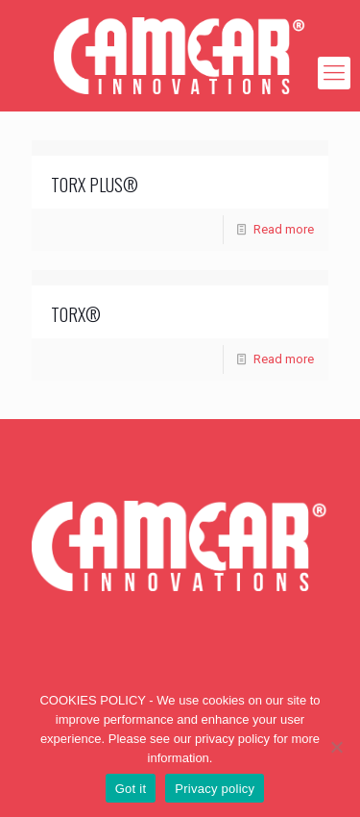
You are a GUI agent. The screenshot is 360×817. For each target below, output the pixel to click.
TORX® (76, 314)
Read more (283, 229)
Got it (131, 788)
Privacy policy (214, 788)
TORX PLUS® (94, 184)
